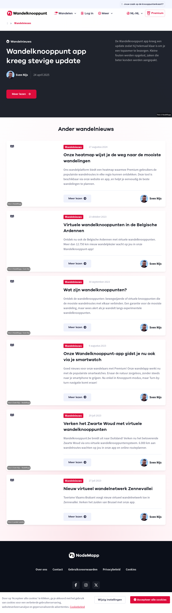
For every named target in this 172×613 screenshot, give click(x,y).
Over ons (41, 569)
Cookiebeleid (77, 606)
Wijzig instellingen (110, 600)
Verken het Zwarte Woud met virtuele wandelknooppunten (102, 427)
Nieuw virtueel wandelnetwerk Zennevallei (108, 489)
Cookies (131, 569)
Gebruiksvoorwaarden (82, 569)
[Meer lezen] (32, 174)
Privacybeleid (111, 569)
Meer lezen (22, 94)
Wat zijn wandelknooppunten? (95, 290)
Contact (58, 569)
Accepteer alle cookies (150, 600)
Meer (103, 13)
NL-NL (133, 13)
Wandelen (63, 13)
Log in (87, 13)
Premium (155, 13)
